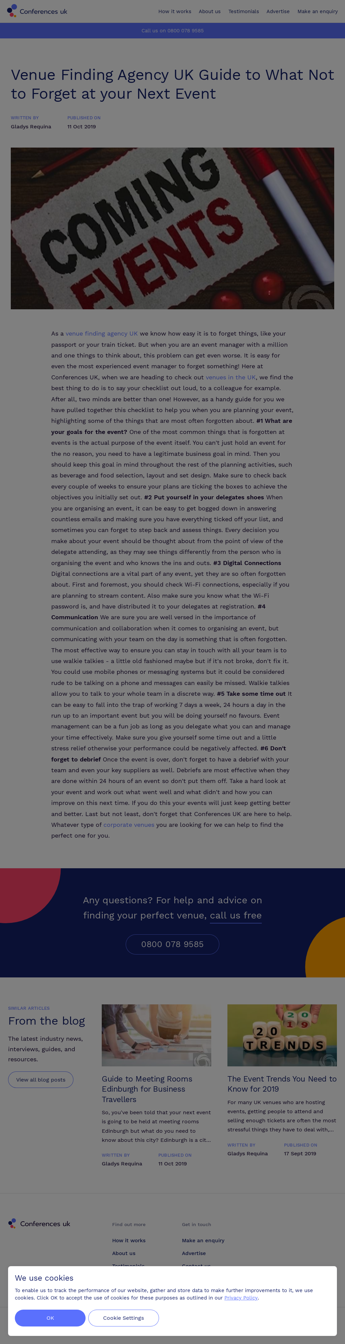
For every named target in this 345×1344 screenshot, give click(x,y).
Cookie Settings (125, 1318)
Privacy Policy (241, 1298)
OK (50, 1318)
